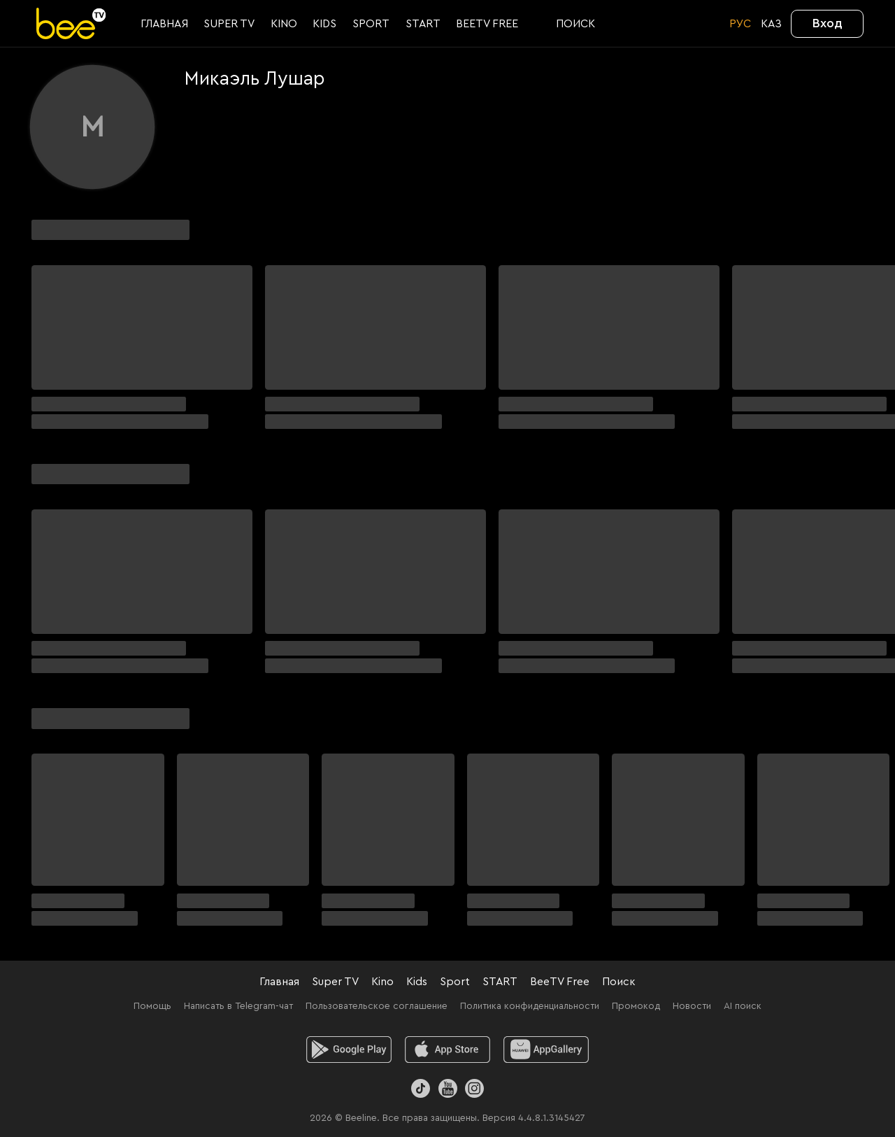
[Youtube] (447, 1088)
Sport (455, 981)
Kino (382, 981)
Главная (279, 981)
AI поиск (742, 1006)
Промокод (636, 1006)
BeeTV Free (559, 981)
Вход (827, 23)
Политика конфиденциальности (529, 1006)
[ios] (448, 1049)
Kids (416, 981)
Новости (692, 1006)
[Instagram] (474, 1088)
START (499, 981)
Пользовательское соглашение (377, 1006)
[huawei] (546, 1049)
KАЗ (771, 23)
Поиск (619, 981)
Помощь (152, 1006)
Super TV (335, 981)
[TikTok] (420, 1088)
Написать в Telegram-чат (238, 1006)
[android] (349, 1049)
